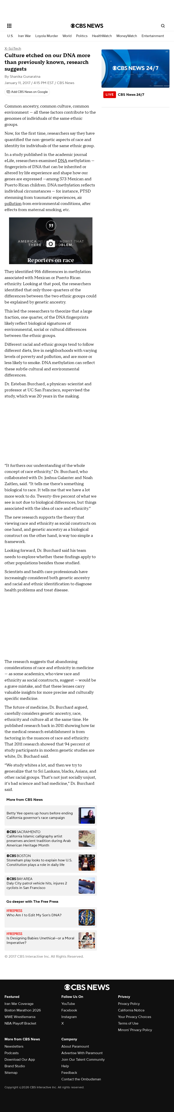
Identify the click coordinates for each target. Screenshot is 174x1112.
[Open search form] (163, 25)
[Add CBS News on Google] (27, 92)
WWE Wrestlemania (20, 1017)
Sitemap (11, 1072)
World (67, 36)
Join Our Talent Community (83, 1059)
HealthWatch (102, 36)
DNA (62, 160)
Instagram (69, 1017)
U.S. (10, 36)
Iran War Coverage (19, 1004)
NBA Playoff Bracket (20, 1023)
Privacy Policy (129, 1004)
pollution (13, 203)
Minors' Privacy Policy (135, 1030)
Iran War (24, 36)
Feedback (69, 1072)
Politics (81, 36)
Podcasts (12, 1053)
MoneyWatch (126, 36)
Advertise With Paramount (82, 1053)
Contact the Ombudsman (81, 1079)
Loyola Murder (46, 36)
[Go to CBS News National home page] (87, 26)
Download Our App (20, 1059)
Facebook (69, 1010)
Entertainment (153, 36)
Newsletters (14, 1046)
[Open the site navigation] (33, 26)
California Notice (131, 1010)
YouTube (68, 1004)
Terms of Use (128, 1023)
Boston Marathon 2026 (23, 1010)
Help (65, 1066)
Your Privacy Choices (134, 1017)
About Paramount (75, 1046)
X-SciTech (13, 48)
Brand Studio (15, 1066)
